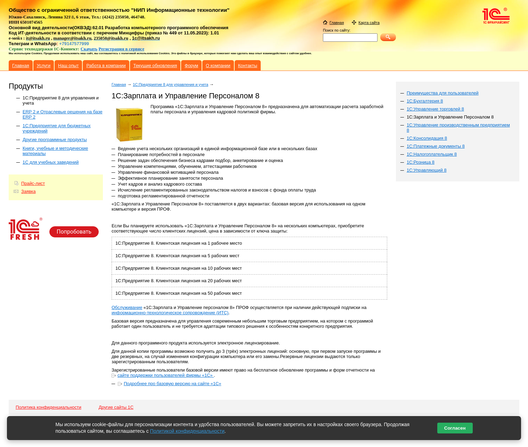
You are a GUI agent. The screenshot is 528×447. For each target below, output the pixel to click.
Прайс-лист (33, 183)
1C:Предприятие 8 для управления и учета (170, 84)
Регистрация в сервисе (122, 49)
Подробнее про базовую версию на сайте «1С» (172, 383)
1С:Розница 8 (420, 162)
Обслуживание (127, 307)
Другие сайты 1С (116, 407)
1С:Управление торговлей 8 (435, 109)
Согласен (455, 428)
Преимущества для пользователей (443, 93)
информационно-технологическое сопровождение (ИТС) (170, 312)
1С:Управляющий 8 (427, 170)
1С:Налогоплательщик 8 (432, 154)
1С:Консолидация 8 (427, 138)
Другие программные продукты (55, 139)
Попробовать (74, 231)
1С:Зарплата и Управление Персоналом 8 (450, 117)
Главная (119, 84)
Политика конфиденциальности (48, 407)
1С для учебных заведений (51, 162)
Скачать (89, 49)
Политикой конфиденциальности (187, 431)
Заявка (28, 191)
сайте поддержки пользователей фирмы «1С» (165, 375)
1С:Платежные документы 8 (436, 146)
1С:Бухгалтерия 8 (425, 101)
